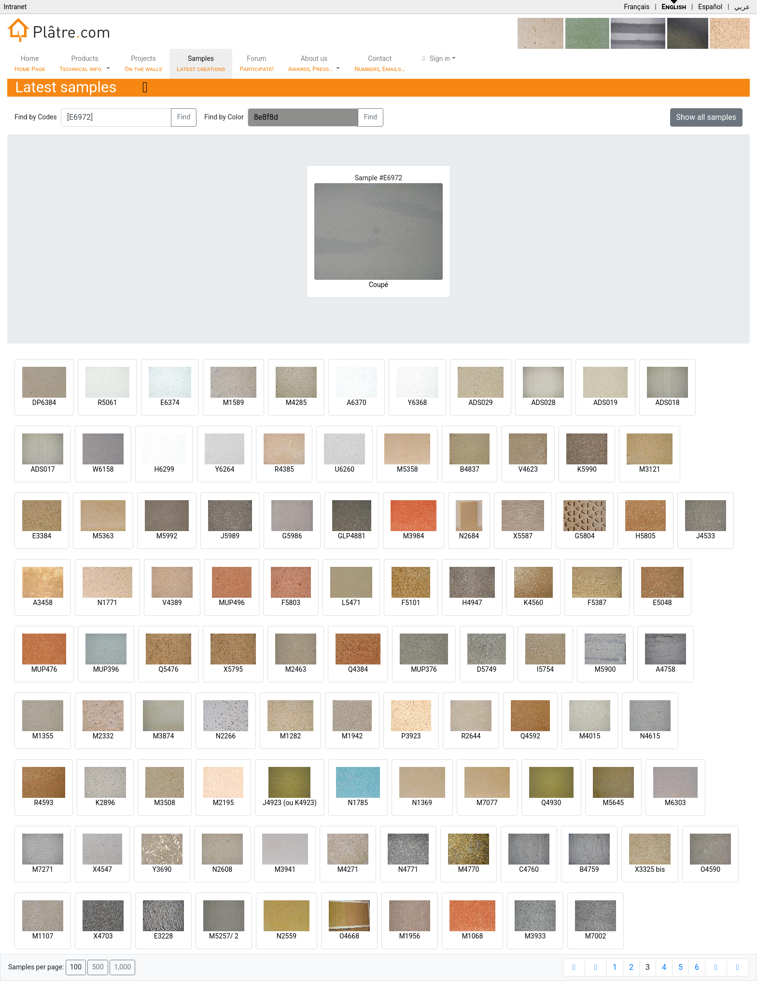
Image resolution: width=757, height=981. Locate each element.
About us (311, 63)
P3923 (411, 736)
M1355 (43, 736)
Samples (201, 63)
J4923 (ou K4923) (290, 803)
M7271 (43, 869)
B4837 (469, 469)
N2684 (469, 536)
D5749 (487, 669)
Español (710, 7)
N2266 (226, 736)
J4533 (705, 536)
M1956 (410, 936)
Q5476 (168, 669)
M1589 (233, 402)
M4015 (590, 736)
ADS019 (605, 402)
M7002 (595, 936)
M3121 (649, 469)
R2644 (470, 736)
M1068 (472, 936)
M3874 (163, 736)
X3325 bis (650, 869)
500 (97, 967)
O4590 (710, 869)
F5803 (290, 602)
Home (29, 63)
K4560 (533, 602)
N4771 (408, 869)
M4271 (348, 869)
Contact (379, 63)
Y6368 (417, 402)
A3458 (43, 602)
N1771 (107, 602)
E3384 (41, 536)
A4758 (665, 669)
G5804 (584, 536)
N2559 (286, 936)
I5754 (545, 669)
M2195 (223, 803)
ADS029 (480, 402)
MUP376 (424, 669)
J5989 (230, 536)
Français (636, 7)
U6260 (345, 469)
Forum (256, 63)
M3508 (164, 803)
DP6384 (44, 402)
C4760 (529, 869)
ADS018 (667, 402)
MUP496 (232, 602)
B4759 (589, 869)
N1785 (358, 803)
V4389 (172, 602)
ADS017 (42, 469)
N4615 (650, 736)
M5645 (613, 803)
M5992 (167, 536)
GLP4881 (351, 536)
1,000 (122, 967)
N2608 (222, 869)
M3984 (413, 536)
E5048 (662, 602)
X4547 (102, 869)
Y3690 (162, 869)
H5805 (645, 536)
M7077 (487, 803)
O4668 (349, 936)
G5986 (292, 536)
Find (184, 117)
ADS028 (543, 402)
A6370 (356, 402)
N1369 (422, 803)
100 (76, 967)
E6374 (169, 402)
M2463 (296, 669)
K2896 (105, 803)
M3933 (535, 936)
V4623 (528, 469)
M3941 (285, 869)
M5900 (605, 669)
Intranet (15, 7)
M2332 (103, 736)
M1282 (290, 736)
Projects (143, 63)
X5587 (523, 536)
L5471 (351, 602)
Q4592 (530, 736)
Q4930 (551, 803)
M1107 (43, 936)
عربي (742, 7)
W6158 (103, 469)
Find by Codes (35, 117)
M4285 (296, 402)
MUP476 (44, 669)
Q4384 (358, 669)
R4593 (43, 803)
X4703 (102, 936)
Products (81, 63)
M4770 (468, 869)
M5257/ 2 (223, 936)
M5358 (407, 469)
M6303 (675, 803)
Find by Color (223, 117)
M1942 (352, 736)
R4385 (284, 469)
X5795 (233, 669)
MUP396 (106, 669)
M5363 (103, 536)
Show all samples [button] (706, 117)
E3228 (163, 936)
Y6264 (224, 469)
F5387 (597, 602)
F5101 (410, 602)
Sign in (435, 58)
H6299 (164, 469)
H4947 (472, 602)
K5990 (587, 469)
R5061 (107, 402)
